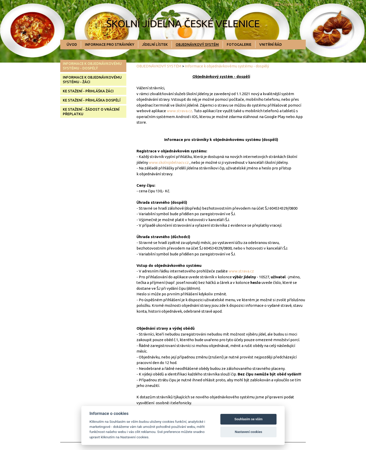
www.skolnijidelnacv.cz (169, 162)
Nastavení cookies (248, 432)
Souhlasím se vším (248, 419)
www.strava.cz (179, 111)
